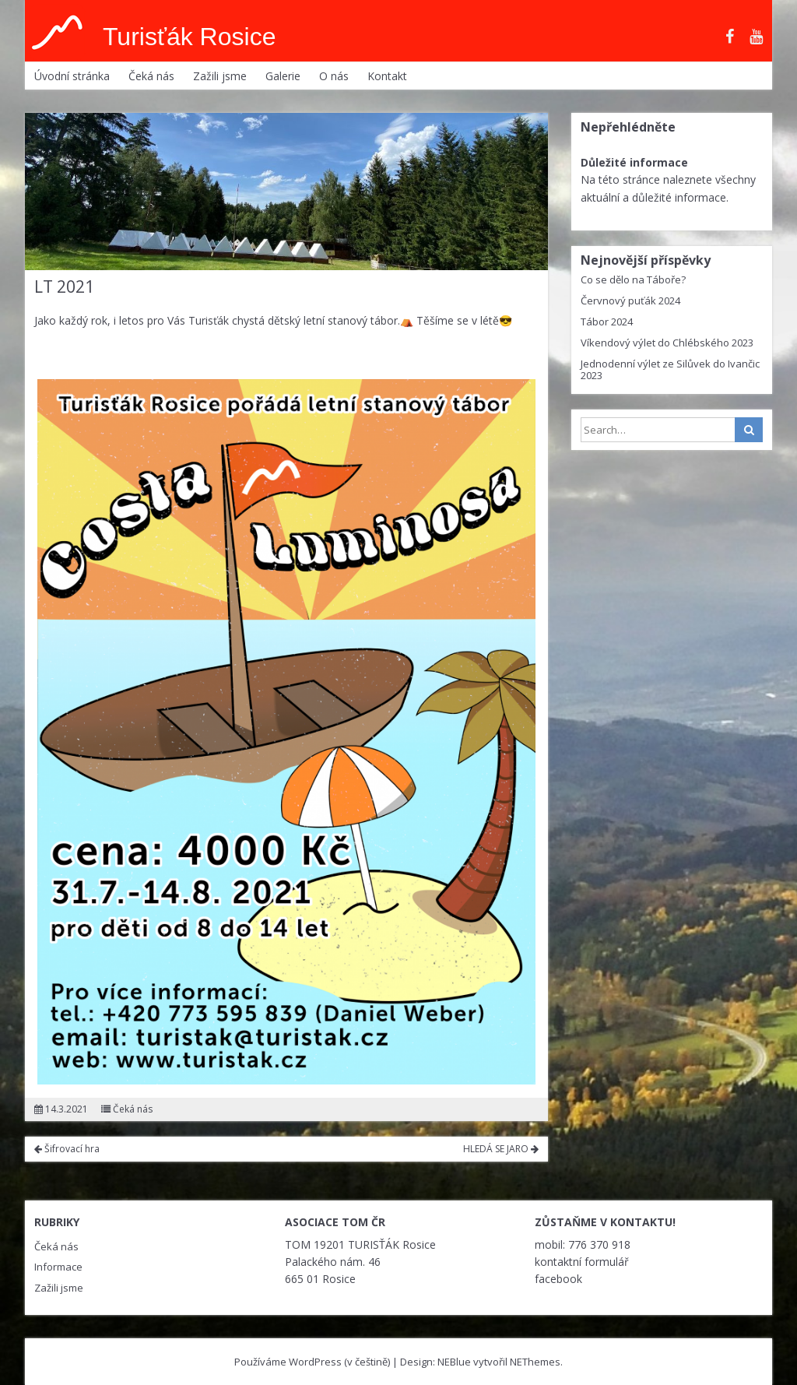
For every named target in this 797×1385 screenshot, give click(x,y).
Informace (58, 1267)
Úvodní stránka (72, 76)
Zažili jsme (220, 76)
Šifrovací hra (67, 1148)
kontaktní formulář (582, 1261)
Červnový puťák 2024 (630, 301)
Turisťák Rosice (189, 37)
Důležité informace (634, 162)
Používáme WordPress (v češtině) (312, 1362)
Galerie (282, 76)
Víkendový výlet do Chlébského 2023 (667, 343)
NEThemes (535, 1362)
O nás (334, 76)
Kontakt (387, 76)
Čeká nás (151, 76)
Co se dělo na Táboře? (633, 279)
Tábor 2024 (607, 322)
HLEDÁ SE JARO (501, 1148)
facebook (558, 1278)
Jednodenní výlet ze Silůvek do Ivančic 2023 (670, 369)
